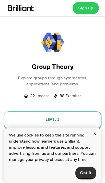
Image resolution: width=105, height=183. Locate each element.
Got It (86, 172)
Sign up (85, 8)
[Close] (94, 133)
